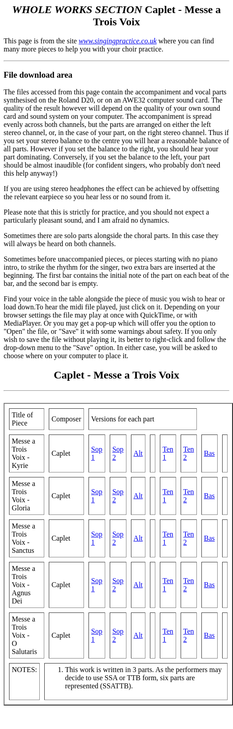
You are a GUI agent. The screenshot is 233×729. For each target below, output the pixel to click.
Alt (138, 453)
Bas (209, 453)
